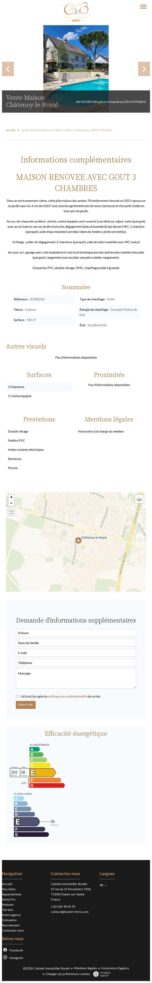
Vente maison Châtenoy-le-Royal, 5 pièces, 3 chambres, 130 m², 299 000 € (67, 130)
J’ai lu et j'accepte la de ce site (60, 696)
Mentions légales (85, 968)
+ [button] (11, 498)
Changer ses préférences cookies (68, 974)
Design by (100, 974)
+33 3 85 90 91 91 (63, 906)
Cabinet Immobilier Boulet (69, 884)
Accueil (10, 130)
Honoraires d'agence (115, 968)
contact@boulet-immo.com (69, 911)
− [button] (11, 504)
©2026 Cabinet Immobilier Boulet (46, 968)
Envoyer (26, 704)
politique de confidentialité (67, 696)
